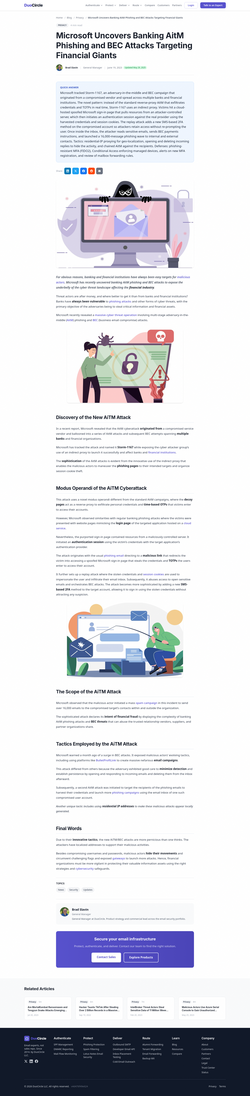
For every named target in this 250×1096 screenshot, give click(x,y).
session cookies (153, 574)
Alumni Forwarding (152, 1044)
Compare (150, 5)
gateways (118, 858)
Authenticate (94, 5)
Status (205, 1072)
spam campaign (146, 703)
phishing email (114, 555)
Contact (206, 1058)
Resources (177, 1049)
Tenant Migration (151, 1049)
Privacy (80, 17)
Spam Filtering (91, 1049)
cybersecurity (85, 868)
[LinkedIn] (31, 1061)
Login (191, 5)
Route (137, 5)
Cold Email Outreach (124, 1061)
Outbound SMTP (122, 1044)
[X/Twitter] (26, 1061)
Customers (163, 5)
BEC (95, 320)
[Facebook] (36, 1061)
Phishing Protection (94, 1044)
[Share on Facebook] (83, 171)
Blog (69, 17)
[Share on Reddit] (91, 171)
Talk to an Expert (213, 5)
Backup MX (148, 1058)
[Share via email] (99, 171)
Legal (204, 1063)
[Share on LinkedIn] (67, 171)
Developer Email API (124, 1049)
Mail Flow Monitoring (65, 1053)
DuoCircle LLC (40, 1086)
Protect (110, 5)
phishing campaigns (125, 792)
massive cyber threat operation (116, 315)
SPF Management (63, 1044)
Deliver (124, 5)
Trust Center (208, 1067)
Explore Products (141, 957)
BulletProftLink (106, 760)
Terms (222, 1086)
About (205, 1044)
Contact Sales (106, 957)
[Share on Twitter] (75, 171)
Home (59, 17)
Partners (177, 5)
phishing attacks (120, 301)
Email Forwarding (151, 1053)
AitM (70, 320)
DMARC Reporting (63, 1049)
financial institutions (162, 452)
